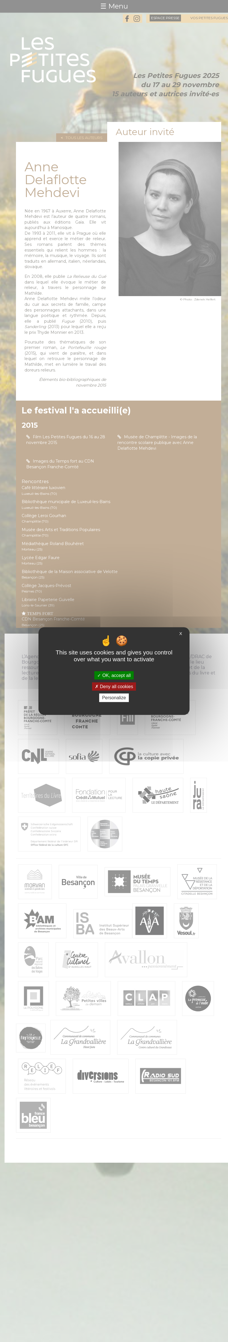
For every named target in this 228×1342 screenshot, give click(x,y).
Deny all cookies (114, 686)
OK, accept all (114, 675)
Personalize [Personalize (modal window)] (114, 697)
